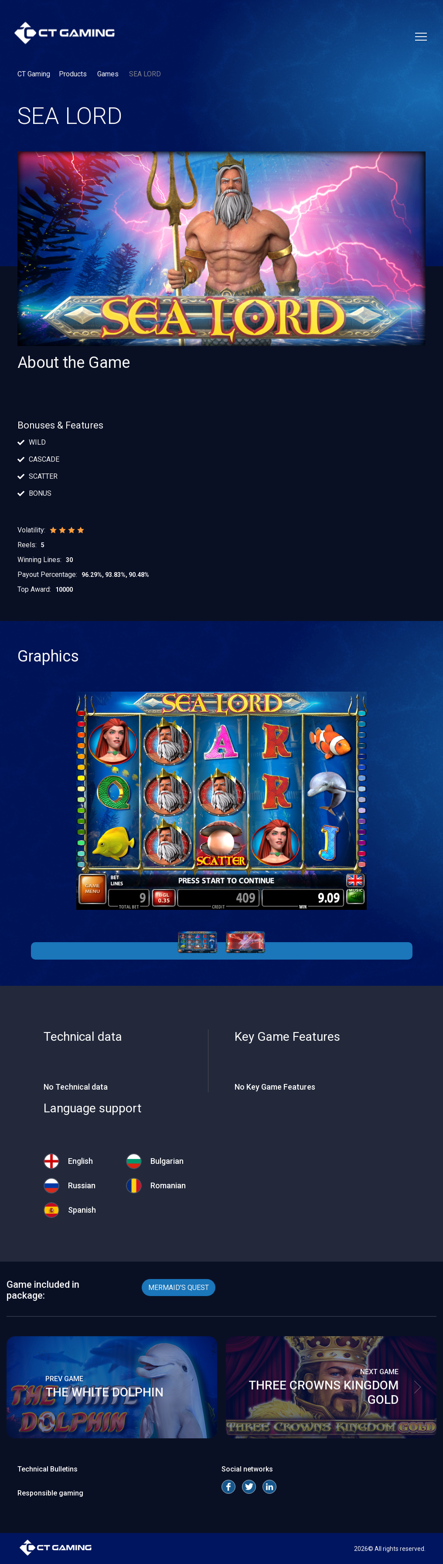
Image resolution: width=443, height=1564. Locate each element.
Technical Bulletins (47, 1469)
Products (74, 74)
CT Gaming (33, 74)
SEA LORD (145, 74)
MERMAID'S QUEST (178, 1287)
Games (108, 74)
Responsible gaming (50, 1493)
